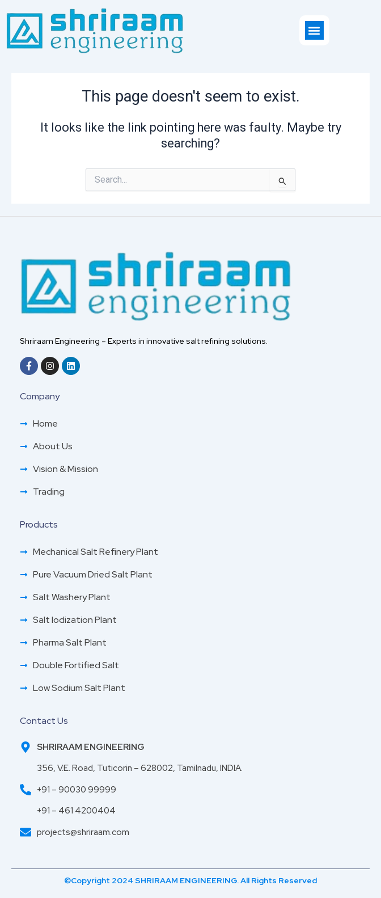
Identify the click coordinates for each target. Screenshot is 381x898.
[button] (314, 30)
